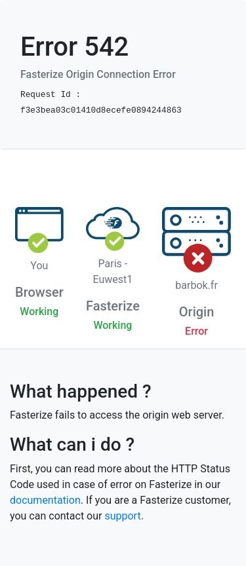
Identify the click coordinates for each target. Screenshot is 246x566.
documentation (45, 500)
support (122, 516)
